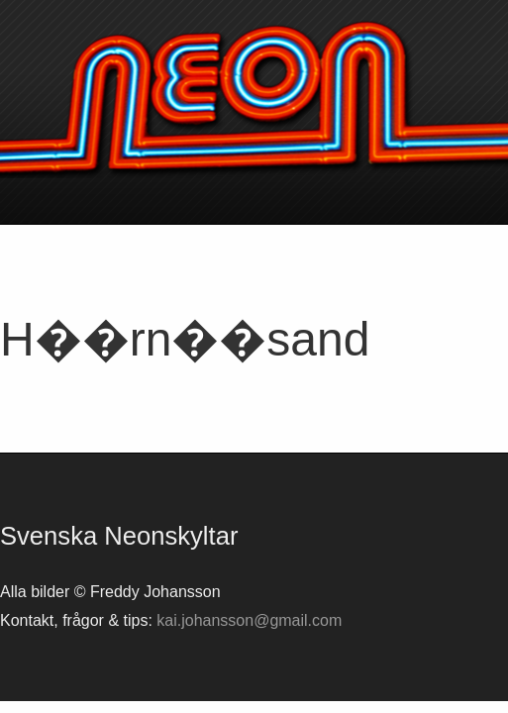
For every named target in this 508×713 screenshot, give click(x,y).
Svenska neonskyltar (254, 99)
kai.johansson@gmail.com (249, 620)
